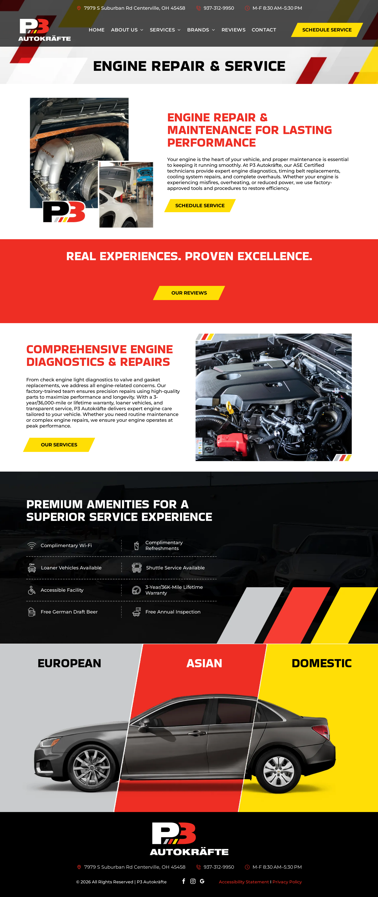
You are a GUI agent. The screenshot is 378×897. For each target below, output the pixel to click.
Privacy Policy (287, 881)
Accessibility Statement (244, 881)
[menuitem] (97, 30)
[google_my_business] (202, 882)
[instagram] (193, 882)
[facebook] (184, 882)
